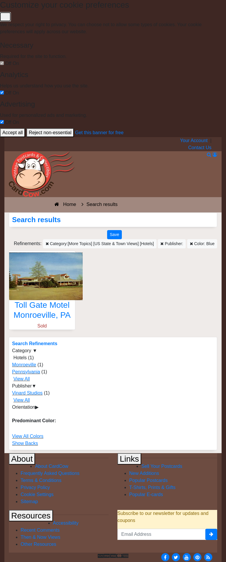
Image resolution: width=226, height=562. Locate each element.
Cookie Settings (37, 494)
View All (21, 378)
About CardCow (51, 466)
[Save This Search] (114, 234)
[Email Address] (161, 534)
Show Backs (25, 443)
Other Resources (38, 544)
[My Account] (214, 154)
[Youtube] (186, 556)
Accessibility (66, 523)
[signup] (211, 534)
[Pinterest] (197, 556)
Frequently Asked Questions (50, 473)
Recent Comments (40, 530)
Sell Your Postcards (161, 466)
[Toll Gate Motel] (42, 287)
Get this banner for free (99, 132)
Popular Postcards (148, 480)
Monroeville (24, 364)
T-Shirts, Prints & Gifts (152, 487)
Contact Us (199, 147)
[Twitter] (176, 556)
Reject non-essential (50, 132)
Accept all (12, 132)
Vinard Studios (27, 392)
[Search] (209, 154)
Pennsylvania (26, 371)
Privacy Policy (35, 487)
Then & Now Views (40, 537)
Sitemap (29, 501)
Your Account (194, 140)
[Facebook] (165, 556)
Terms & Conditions (41, 480)
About (22, 458)
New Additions (144, 473)
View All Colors (27, 436)
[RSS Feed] (208, 556)
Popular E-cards (146, 494)
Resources (31, 515)
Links (129, 458)
